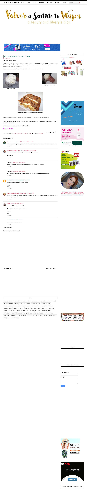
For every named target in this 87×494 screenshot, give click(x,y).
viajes (8, 318)
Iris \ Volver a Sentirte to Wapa (13, 150)
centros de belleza (8, 303)
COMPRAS (6, 301)
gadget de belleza (35, 308)
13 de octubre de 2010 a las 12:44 (18, 162)
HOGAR (64, 2)
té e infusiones (52, 315)
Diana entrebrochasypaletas (13, 141)
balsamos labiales (33, 301)
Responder (9, 146)
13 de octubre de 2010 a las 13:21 (18, 171)
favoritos (27, 308)
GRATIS (34, 2)
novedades (6, 313)
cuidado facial (26, 305)
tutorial (46, 315)
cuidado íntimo (43, 305)
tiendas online (22, 315)
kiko (14, 310)
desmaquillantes (8, 308)
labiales (18, 310)
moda (49, 310)
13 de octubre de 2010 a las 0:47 (26, 141)
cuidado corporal (17, 305)
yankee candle (14, 318)
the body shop (13, 315)
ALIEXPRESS (50, 2)
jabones (10, 310)
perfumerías (13, 313)
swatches (51, 313)
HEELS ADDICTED (11, 180)
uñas (5, 318)
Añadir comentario (8, 227)
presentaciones (21, 313)
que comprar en (30, 313)
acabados (25, 301)
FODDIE (71, 2)
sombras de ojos (39, 313)
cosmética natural (45, 303)
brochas (53, 301)
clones (20, 303)
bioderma (47, 301)
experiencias (21, 308)
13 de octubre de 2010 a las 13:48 (22, 180)
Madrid (41, 133)
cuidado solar (35, 305)
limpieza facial (24, 310)
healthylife (44, 308)
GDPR (28, 2)
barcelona (41, 301)
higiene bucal (51, 308)
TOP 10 (20, 301)
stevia (46, 313)
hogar (5, 310)
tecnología (6, 315)
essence (15, 308)
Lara (8, 203)
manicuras (37, 310)
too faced (29, 315)
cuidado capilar (7, 305)
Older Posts (51, 268)
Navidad (16, 301)
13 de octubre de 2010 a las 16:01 (26, 193)
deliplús (51, 305)
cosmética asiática (35, 303)
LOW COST (41, 2)
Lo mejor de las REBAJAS (67, 58)
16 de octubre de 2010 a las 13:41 (15, 219)
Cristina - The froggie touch (13, 193)
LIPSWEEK (57, 2)
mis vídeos (44, 310)
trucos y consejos (37, 315)
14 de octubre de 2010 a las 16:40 (16, 203)
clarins (16, 303)
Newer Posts (9, 268)
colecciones (27, 303)
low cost (32, 310)
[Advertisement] (30, 283)
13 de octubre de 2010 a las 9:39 (29, 150)
